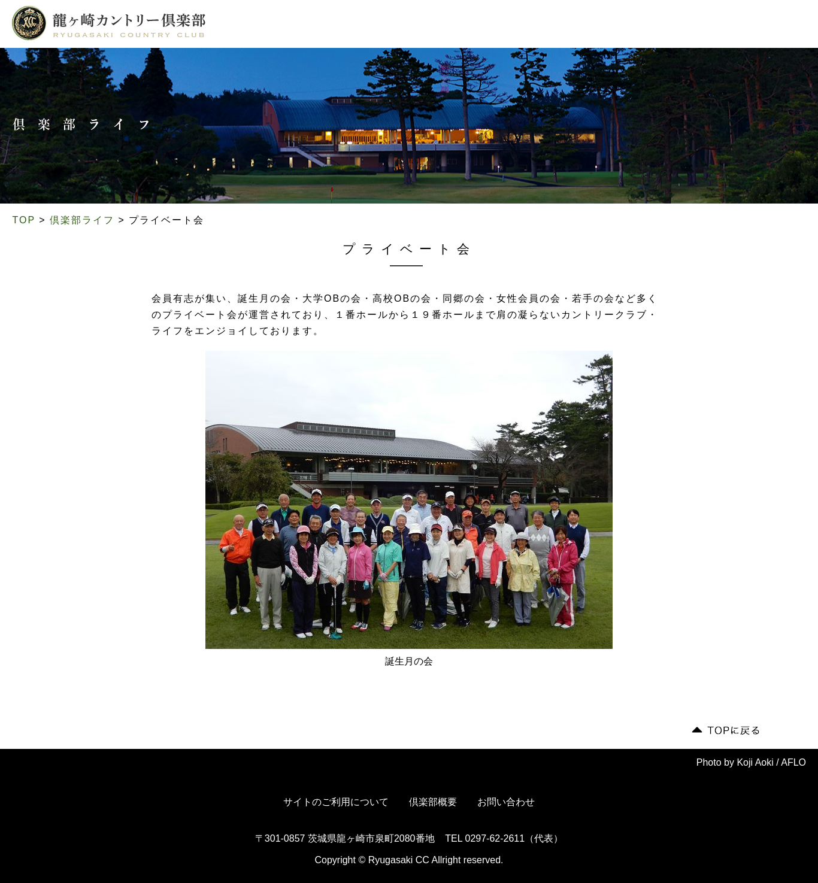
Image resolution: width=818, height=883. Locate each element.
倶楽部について (261, 26)
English (770, 25)
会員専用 (690, 25)
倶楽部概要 (433, 802)
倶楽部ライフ (378, 26)
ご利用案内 (443, 26)
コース (322, 26)
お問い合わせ (506, 802)
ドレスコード (507, 26)
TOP (24, 220)
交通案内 (568, 26)
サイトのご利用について (336, 802)
